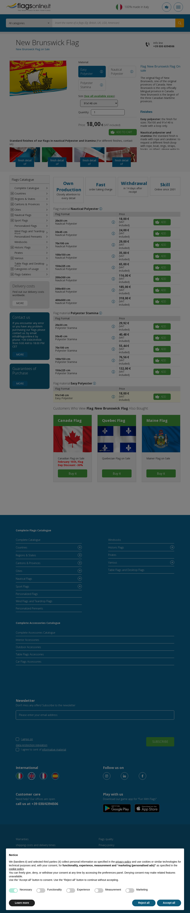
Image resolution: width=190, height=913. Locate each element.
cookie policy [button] (16, 868)
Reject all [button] (143, 902)
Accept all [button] (169, 902)
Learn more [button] (22, 902)
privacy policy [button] (123, 861)
